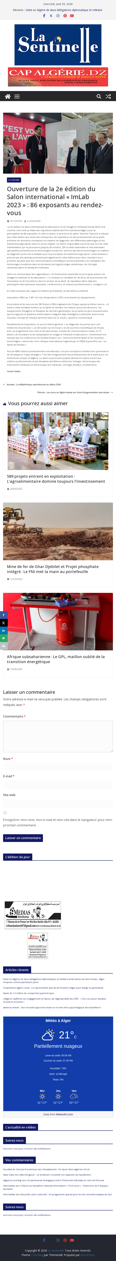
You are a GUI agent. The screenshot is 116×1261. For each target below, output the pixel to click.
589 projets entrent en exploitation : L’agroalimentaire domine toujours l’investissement (56, 479)
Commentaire (14, 716)
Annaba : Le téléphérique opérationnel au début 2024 (32, 384)
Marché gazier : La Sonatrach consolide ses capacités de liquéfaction (55, 1174)
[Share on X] (4, 623)
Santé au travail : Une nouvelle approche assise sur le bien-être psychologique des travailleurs (52, 1007)
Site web (9, 795)
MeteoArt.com (64, 1114)
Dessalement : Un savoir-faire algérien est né (66, 1169)
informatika (9, 1185)
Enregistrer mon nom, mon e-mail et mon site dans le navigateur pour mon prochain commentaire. (57, 822)
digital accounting (12, 1180)
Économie (14, 180)
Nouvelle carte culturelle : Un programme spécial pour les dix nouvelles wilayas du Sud (66, 1194)
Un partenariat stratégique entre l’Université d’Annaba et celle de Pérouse (65, 1180)
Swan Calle (8, 1174)
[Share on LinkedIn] (4, 630)
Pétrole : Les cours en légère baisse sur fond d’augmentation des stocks (75, 392)
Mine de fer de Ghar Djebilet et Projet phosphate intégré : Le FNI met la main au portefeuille (53, 569)
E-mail (8, 776)
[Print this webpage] (4, 646)
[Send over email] (4, 638)
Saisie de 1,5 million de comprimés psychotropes (28, 993)
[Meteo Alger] (58, 1091)
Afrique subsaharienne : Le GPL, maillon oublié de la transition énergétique (56, 659)
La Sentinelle (34, 221)
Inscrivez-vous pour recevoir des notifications (26, 1148)
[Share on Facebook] (4, 615)
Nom (8, 759)
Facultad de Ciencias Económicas (20, 1169)
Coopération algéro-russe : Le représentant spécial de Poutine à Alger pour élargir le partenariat (53, 987)
